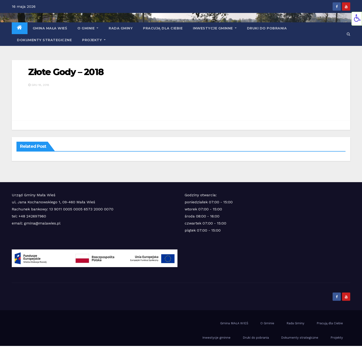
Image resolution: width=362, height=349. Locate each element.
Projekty (94, 40)
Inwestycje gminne (215, 28)
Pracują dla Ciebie (163, 28)
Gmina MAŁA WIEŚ (50, 28)
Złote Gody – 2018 (65, 71)
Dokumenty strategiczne (44, 40)
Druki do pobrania (267, 28)
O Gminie (87, 28)
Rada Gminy (121, 28)
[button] (348, 34)
